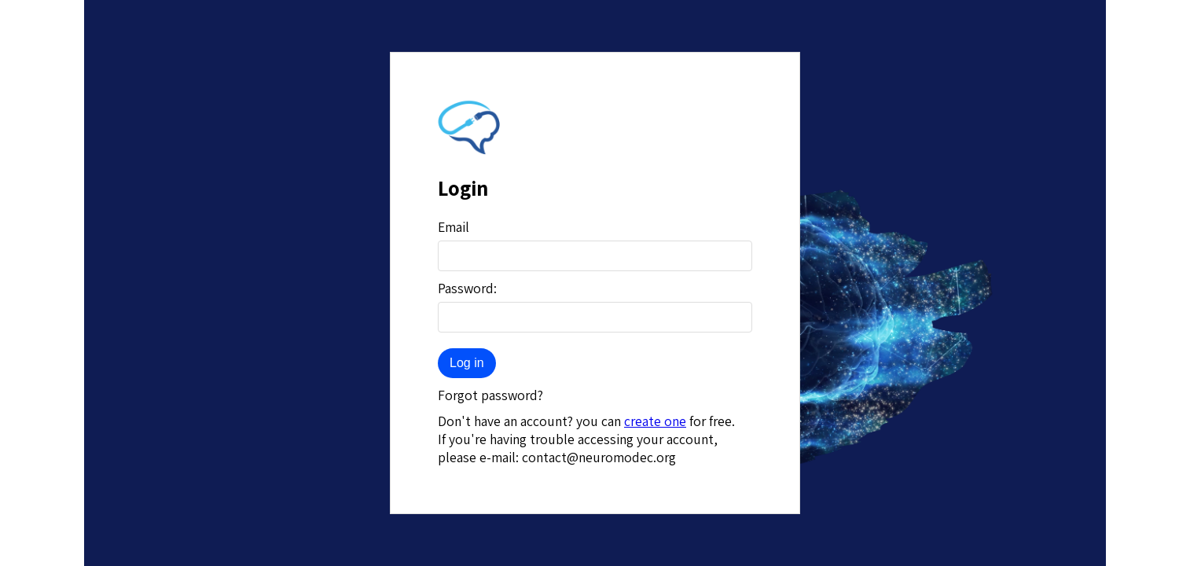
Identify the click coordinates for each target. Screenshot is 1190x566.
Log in (467, 362)
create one (655, 421)
